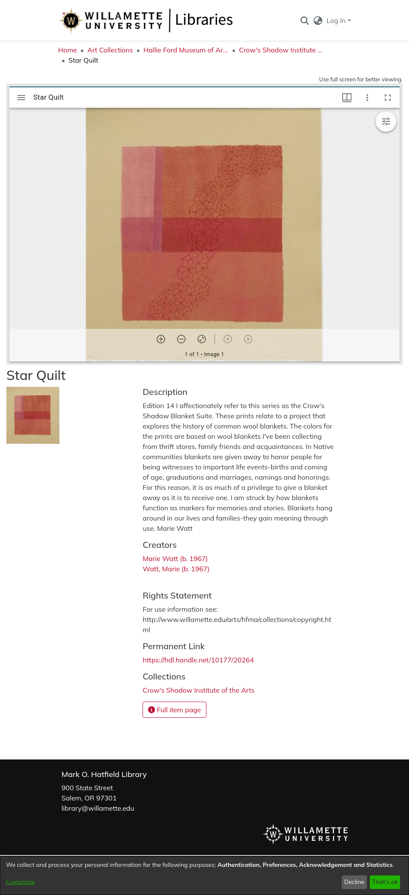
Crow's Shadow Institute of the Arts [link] (281, 50)
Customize (20, 882)
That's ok (385, 882)
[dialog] (204, 875)
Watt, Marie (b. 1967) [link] (176, 568)
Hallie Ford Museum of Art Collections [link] (186, 50)
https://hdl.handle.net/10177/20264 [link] (198, 660)
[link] (199, 690)
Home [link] (67, 50)
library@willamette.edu (98, 808)
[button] (305, 20)
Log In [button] (336, 20)
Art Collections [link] (110, 50)
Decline (354, 882)
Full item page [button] (174, 709)
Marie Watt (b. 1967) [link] (175, 558)
